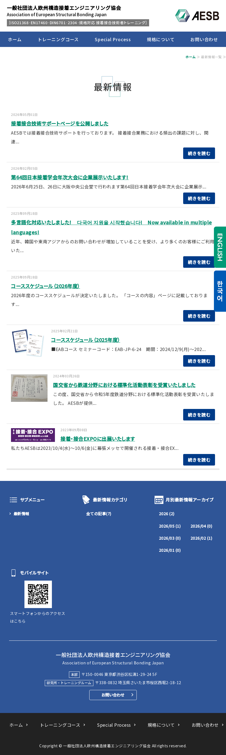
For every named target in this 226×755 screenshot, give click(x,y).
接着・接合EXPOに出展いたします (97, 438)
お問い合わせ (204, 39)
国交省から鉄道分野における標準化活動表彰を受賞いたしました (124, 384)
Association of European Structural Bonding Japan (64, 10)
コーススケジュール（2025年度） (85, 339)
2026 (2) (167, 513)
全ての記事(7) (98, 513)
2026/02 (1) (202, 538)
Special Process (113, 39)
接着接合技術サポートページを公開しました (59, 123)
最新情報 (21, 513)
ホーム (15, 39)
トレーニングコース (58, 39)
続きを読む (199, 153)
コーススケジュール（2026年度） (45, 285)
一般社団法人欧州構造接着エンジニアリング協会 (107, 745)
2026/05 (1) (170, 526)
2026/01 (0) (170, 550)
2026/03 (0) (170, 538)
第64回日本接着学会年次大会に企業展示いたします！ (70, 177)
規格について (161, 39)
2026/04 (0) (202, 526)
